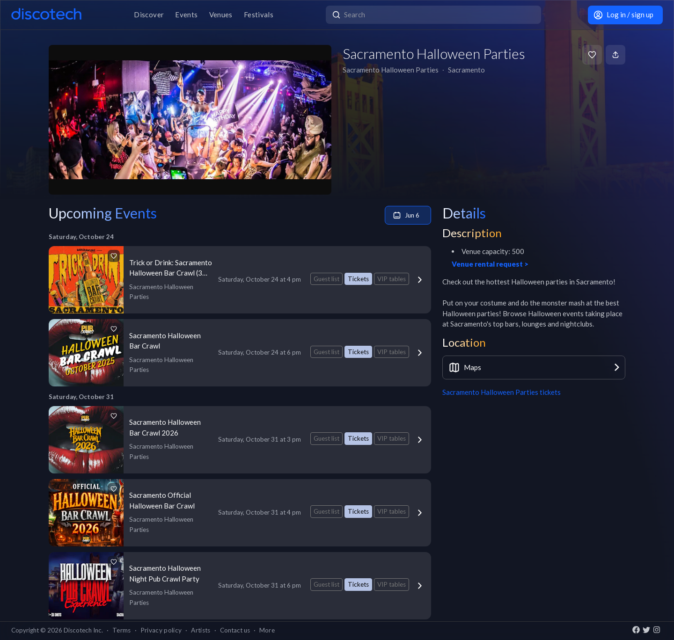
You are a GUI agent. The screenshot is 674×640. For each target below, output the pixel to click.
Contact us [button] (235, 630)
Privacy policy (161, 630)
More (267, 630)
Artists (200, 630)
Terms (121, 630)
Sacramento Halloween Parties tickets (501, 392)
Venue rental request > (490, 264)
